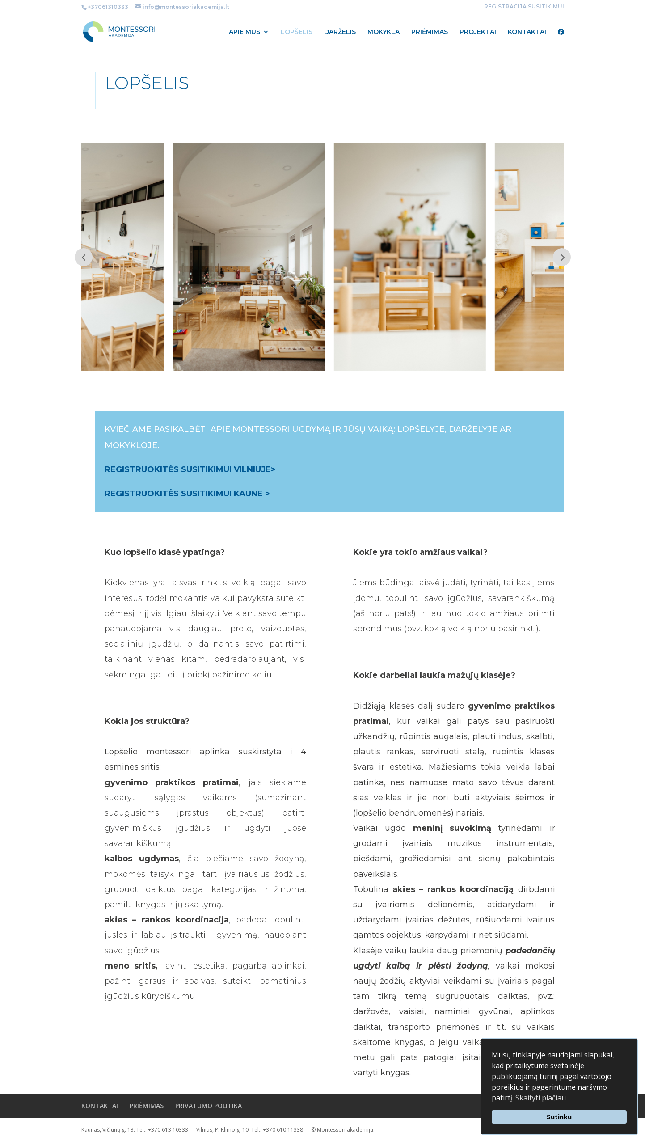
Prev (84, 257)
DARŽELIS (340, 32)
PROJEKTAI (478, 32)
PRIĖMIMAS (429, 32)
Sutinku (559, 1116)
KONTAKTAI (527, 32)
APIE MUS (244, 32)
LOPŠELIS (296, 32)
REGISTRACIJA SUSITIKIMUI (524, 7)
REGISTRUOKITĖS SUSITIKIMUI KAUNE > (187, 494)
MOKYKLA (383, 32)
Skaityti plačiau (540, 1098)
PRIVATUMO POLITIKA (208, 1105)
